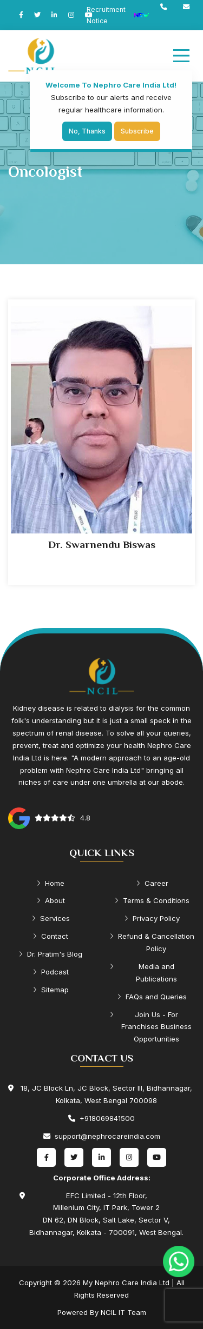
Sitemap (51, 989)
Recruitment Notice (118, 15)
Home (50, 883)
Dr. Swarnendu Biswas (101, 544)
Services (51, 918)
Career (152, 883)
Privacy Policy (152, 918)
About (51, 900)
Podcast (51, 971)
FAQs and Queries (152, 996)
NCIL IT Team (123, 1312)
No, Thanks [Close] (87, 131)
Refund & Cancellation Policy (152, 942)
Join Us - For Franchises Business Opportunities (151, 1027)
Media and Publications (143, 972)
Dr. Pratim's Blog (50, 954)
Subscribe (137, 131)
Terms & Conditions (152, 900)
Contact (50, 936)
